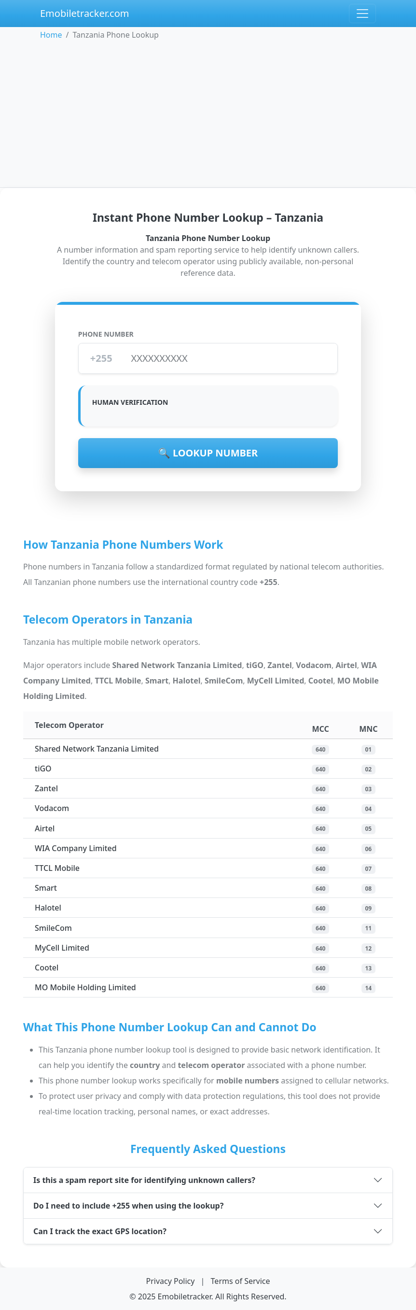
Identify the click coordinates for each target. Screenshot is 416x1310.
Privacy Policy (171, 1281)
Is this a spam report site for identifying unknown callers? (144, 1180)
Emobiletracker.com (84, 13)
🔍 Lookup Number (208, 452)
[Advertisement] (208, 113)
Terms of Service (240, 1281)
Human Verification (130, 402)
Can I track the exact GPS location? (99, 1231)
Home (51, 34)
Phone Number (106, 334)
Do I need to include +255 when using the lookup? (128, 1205)
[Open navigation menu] (362, 13)
